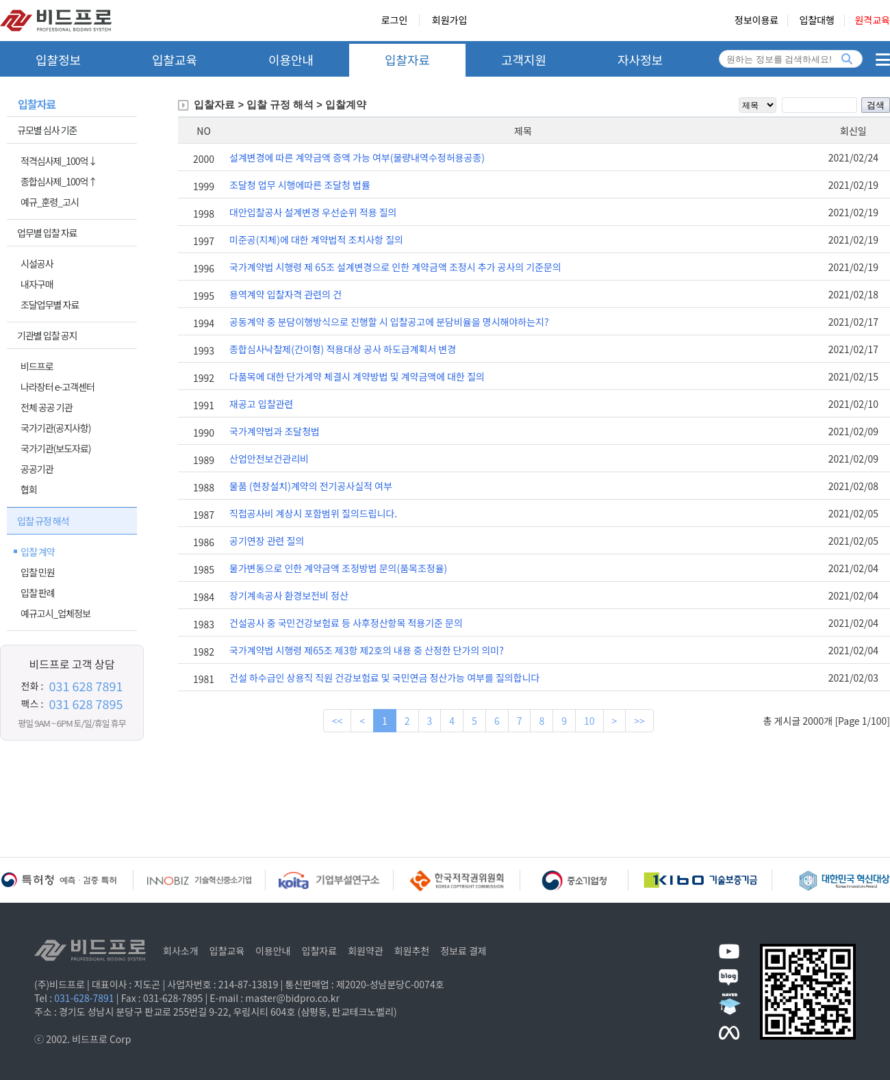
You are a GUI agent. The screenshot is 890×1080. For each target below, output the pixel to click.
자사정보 (640, 59)
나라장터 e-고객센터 (57, 387)
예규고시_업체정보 (55, 613)
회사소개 (181, 950)
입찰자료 (407, 59)
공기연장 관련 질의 (266, 541)
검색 (876, 105)
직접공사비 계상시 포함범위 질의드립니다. (313, 513)
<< (337, 721)
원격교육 (872, 20)
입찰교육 (174, 59)
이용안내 (291, 59)
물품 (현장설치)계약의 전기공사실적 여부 (310, 486)
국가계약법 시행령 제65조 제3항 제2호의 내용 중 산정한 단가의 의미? (366, 650)
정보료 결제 (463, 950)
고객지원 (523, 59)
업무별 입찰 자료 (47, 233)
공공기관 (37, 469)
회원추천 (412, 950)
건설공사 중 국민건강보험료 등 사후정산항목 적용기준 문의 (346, 623)
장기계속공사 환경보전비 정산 (288, 595)
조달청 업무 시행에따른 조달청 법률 (299, 185)
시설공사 (37, 263)
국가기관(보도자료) (56, 448)
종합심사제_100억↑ (59, 181)
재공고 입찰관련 (261, 404)
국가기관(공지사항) (56, 428)
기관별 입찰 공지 (47, 335)
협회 (29, 489)
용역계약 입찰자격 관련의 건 (285, 294)
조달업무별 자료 (50, 304)
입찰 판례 (38, 593)
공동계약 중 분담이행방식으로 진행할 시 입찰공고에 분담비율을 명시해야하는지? (389, 322)
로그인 (394, 20)
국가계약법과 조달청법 (274, 431)
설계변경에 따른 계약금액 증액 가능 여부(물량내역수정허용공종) (357, 157)
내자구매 (37, 284)
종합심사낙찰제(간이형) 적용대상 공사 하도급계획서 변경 (342, 349)
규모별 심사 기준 (47, 130)
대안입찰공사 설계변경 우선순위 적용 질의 (312, 212)
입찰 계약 (38, 551)
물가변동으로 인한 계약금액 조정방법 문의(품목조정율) (338, 568)
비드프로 (37, 366)
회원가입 (450, 20)
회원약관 (365, 950)
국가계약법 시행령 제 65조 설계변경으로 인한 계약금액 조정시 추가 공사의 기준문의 (395, 267)
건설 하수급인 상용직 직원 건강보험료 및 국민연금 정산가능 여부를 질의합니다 (384, 677)
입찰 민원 (38, 572)
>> (639, 721)
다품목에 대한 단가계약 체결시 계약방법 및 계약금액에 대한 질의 (357, 376)
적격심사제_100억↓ (59, 161)
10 (589, 721)
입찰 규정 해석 (43, 521)
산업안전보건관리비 (269, 458)
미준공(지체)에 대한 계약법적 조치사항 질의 (316, 239)
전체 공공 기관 (47, 407)
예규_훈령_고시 (50, 202)
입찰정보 (58, 59)
